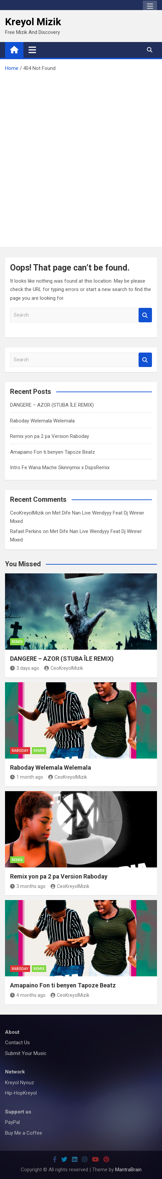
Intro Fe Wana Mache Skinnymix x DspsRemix (59, 467)
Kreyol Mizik (33, 22)
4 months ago (28, 995)
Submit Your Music (26, 1053)
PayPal (12, 1122)
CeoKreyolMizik (27, 513)
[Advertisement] (81, 157)
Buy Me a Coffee (23, 1133)
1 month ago (26, 777)
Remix (17, 642)
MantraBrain (128, 1170)
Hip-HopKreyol (21, 1093)
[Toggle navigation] (32, 49)
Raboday (20, 750)
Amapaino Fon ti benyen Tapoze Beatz (52, 452)
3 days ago (24, 668)
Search (145, 315)
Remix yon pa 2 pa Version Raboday (49, 436)
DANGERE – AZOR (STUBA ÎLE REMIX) (52, 405)
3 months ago (28, 886)
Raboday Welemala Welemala (42, 421)
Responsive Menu (150, 6)
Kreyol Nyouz (19, 1083)
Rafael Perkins (26, 531)
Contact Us (17, 1043)
